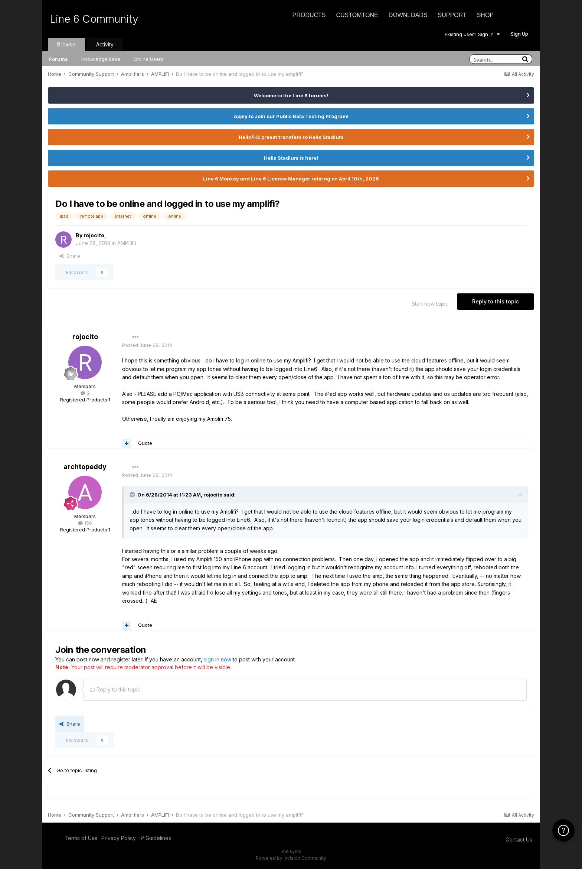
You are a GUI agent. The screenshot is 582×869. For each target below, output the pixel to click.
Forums (58, 59)
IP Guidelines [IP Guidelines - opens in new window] (155, 838)
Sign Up (519, 34)
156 (85, 523)
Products (309, 15)
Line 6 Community (94, 19)
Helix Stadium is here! (291, 158)
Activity (105, 44)
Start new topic (430, 303)
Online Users (148, 59)
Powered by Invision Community (291, 858)
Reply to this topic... (117, 689)
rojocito (94, 235)
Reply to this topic (495, 301)
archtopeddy (85, 467)
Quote (145, 443)
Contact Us (519, 839)
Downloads (408, 15)
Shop (485, 15)
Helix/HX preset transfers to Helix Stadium (291, 137)
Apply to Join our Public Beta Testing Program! (291, 116)
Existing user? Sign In (472, 34)
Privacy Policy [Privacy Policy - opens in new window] (118, 838)
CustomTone (357, 15)
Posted (147, 345)
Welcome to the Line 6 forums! (291, 95)
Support (452, 15)
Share (69, 256)
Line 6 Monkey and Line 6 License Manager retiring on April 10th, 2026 (291, 179)
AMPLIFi (126, 243)
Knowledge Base (100, 59)
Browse (66, 44)
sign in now (217, 659)
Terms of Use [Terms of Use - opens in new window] (81, 838)
